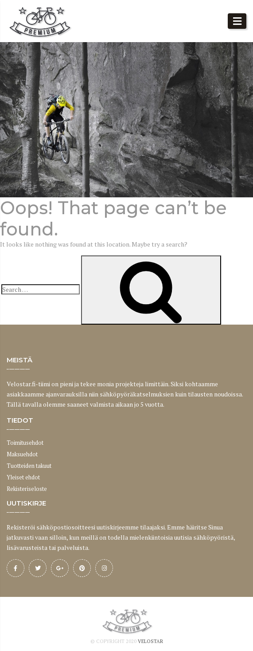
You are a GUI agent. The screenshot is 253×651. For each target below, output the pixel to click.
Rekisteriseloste (27, 489)
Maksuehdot (22, 454)
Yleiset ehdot (23, 477)
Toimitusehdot (25, 443)
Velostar (150, 641)
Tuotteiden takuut (29, 466)
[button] (237, 21)
